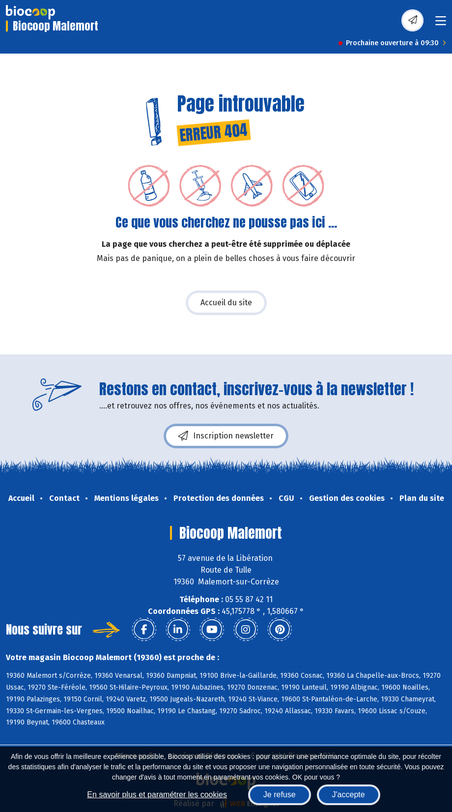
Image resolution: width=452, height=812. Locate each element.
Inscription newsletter (226, 436)
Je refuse (279, 794)
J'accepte (348, 794)
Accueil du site (226, 302)
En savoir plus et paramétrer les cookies (157, 794)
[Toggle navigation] (440, 24)
